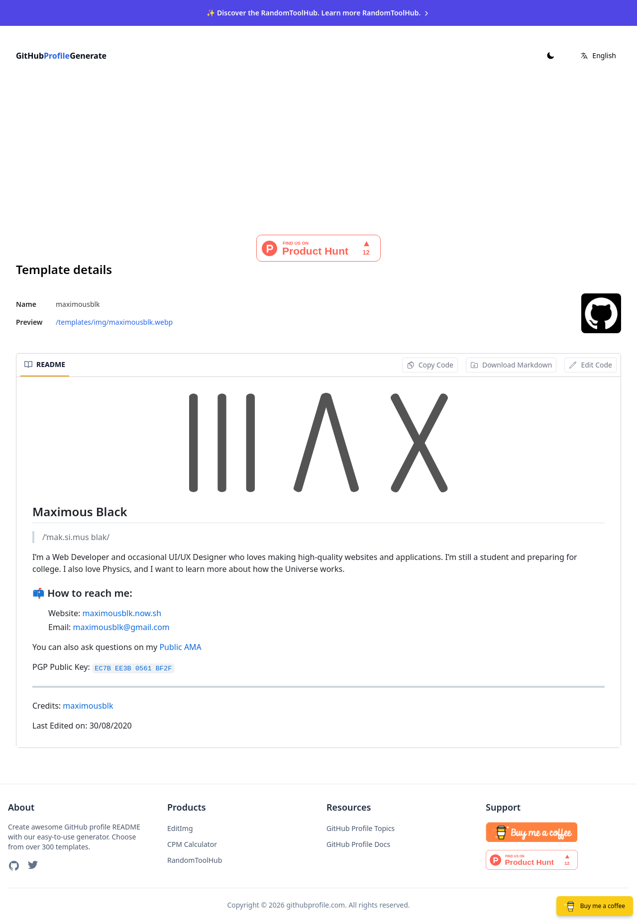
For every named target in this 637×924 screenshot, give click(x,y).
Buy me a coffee (594, 906)
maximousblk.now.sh (121, 611)
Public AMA (180, 645)
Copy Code (430, 363)
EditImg (180, 826)
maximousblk (88, 703)
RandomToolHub (194, 858)
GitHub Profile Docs (358, 842)
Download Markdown (511, 363)
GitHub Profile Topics (360, 826)
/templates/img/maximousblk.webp (114, 320)
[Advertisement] (318, 158)
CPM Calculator (192, 842)
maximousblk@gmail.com (121, 625)
